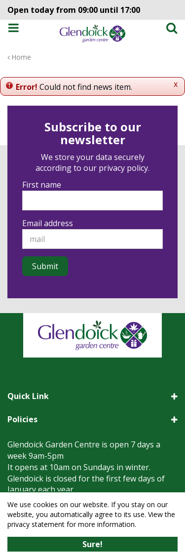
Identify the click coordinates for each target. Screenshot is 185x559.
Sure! (92, 544)
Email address (47, 223)
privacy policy (123, 167)
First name (41, 184)
